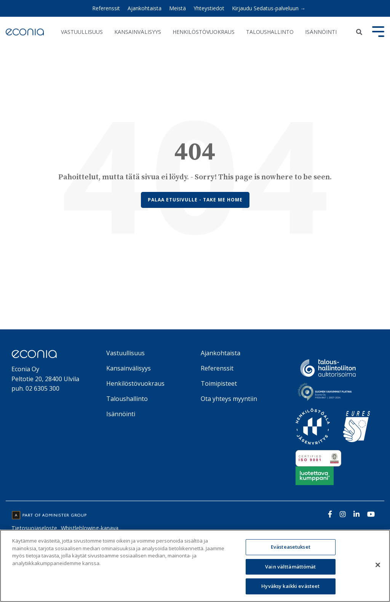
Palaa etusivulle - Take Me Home (195, 199)
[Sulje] (377, 565)
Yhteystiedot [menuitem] (208, 8)
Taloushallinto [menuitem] (127, 398)
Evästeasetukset (290, 546)
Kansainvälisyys (137, 31)
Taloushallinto (270, 31)
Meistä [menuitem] (177, 8)
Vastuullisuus (82, 31)
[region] (195, 566)
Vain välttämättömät (290, 566)
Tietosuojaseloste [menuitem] (34, 528)
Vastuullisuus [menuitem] (125, 353)
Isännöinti (321, 31)
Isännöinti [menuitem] (120, 414)
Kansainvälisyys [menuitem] (128, 368)
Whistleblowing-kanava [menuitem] (89, 528)
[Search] (359, 32)
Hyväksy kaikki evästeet (290, 586)
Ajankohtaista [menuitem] (144, 8)
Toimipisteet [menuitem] (219, 383)
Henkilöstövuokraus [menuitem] (135, 383)
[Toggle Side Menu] (378, 30)
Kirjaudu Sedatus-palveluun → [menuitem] (268, 8)
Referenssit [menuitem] (106, 8)
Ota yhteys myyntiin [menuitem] (229, 398)
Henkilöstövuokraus (204, 31)
